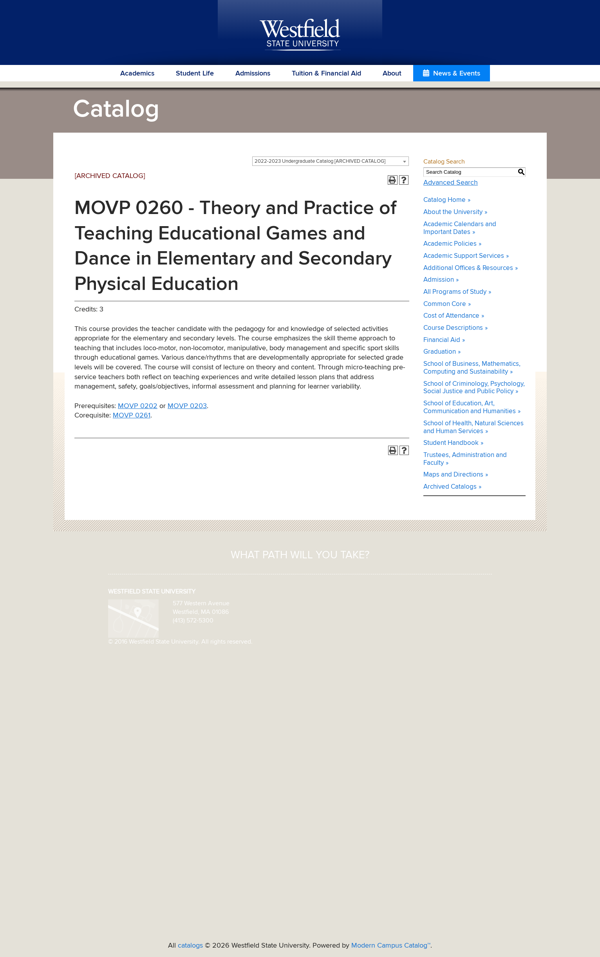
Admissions (252, 73)
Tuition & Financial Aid (326, 73)
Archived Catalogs (450, 487)
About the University (453, 212)
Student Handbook (451, 443)
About (392, 73)
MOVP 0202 (137, 406)
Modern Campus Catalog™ (390, 945)
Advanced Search (450, 182)
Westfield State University (300, 35)
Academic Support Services (463, 256)
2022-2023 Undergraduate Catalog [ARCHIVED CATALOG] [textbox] (320, 161)
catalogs (190, 945)
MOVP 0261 (131, 415)
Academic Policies (450, 244)
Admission (438, 280)
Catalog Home (444, 200)
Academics (137, 73)
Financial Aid (441, 340)
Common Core (444, 304)
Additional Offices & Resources (468, 268)
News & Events (456, 73)
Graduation (439, 352)
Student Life (195, 73)
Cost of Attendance (451, 316)
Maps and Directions (453, 474)
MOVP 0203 (187, 406)
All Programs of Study (454, 292)
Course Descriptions (453, 328)
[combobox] (330, 161)
